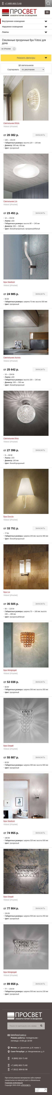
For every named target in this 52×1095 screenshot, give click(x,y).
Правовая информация (14, 1083)
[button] (47, 12)
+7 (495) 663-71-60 (13, 3)
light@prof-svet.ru (18, 1035)
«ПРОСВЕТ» (26, 1085)
